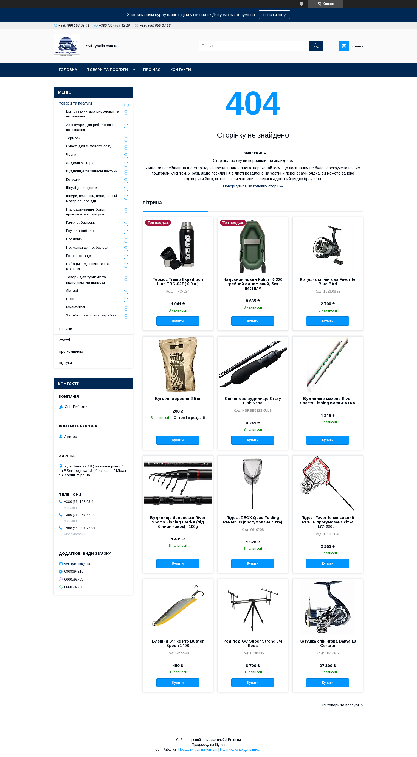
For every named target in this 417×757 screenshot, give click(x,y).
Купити (178, 321)
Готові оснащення (81, 256)
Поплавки (74, 239)
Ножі (70, 299)
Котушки (73, 179)
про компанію (71, 351)
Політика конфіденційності (241, 750)
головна (68, 70)
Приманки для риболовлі (87, 247)
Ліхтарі (72, 290)
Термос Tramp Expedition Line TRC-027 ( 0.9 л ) (178, 281)
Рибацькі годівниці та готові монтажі (90, 266)
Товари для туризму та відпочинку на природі (86, 279)
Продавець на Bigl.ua (208, 745)
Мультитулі (75, 307)
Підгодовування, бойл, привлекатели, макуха (85, 211)
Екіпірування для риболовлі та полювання (92, 113)
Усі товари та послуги (340, 705)
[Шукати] (316, 46)
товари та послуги (107, 70)
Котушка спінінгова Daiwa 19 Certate (327, 643)
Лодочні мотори (80, 163)
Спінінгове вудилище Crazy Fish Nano (253, 400)
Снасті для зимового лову (88, 146)
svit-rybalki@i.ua (77, 564)
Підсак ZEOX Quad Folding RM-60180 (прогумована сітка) (252, 519)
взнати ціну (274, 14)
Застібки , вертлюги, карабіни (91, 315)
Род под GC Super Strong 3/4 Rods (252, 643)
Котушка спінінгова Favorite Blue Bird (328, 281)
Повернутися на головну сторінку (253, 186)
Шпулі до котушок (81, 188)
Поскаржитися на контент (198, 750)
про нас (151, 70)
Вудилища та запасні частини (91, 171)
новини (65, 329)
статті (64, 340)
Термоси (73, 138)
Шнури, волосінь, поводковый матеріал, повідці (91, 198)
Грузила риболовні (82, 231)
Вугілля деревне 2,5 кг (178, 398)
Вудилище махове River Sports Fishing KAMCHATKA (327, 400)
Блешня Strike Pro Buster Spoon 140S (178, 643)
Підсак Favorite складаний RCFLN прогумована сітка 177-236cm (327, 522)
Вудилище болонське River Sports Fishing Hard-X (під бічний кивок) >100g (177, 522)
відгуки (65, 362)
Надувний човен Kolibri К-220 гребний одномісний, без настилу (252, 283)
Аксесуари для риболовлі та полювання (91, 127)
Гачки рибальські (80, 222)
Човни (71, 154)
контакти (180, 70)
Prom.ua (234, 740)
